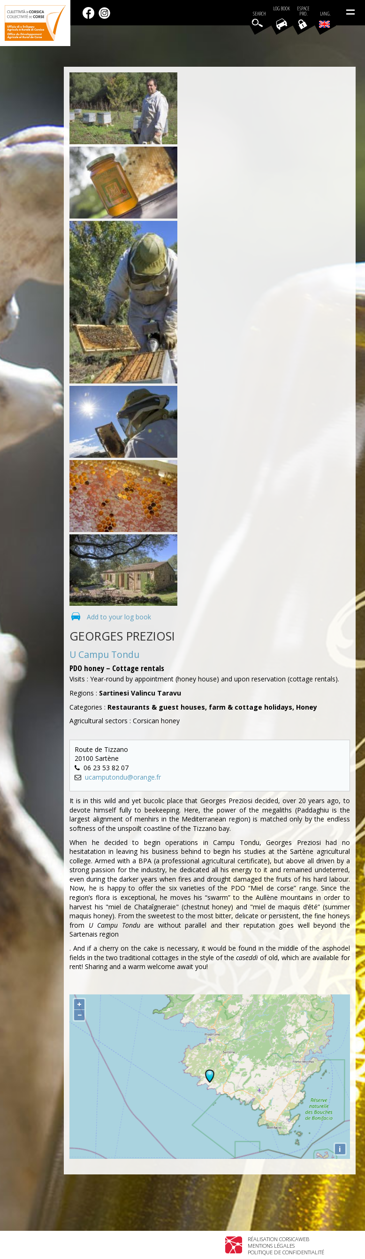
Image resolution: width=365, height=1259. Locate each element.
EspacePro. (303, 11)
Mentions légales (271, 1245)
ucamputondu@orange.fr (123, 777)
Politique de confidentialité (286, 1252)
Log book (281, 9)
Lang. (324, 19)
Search (259, 14)
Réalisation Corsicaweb (278, 1239)
